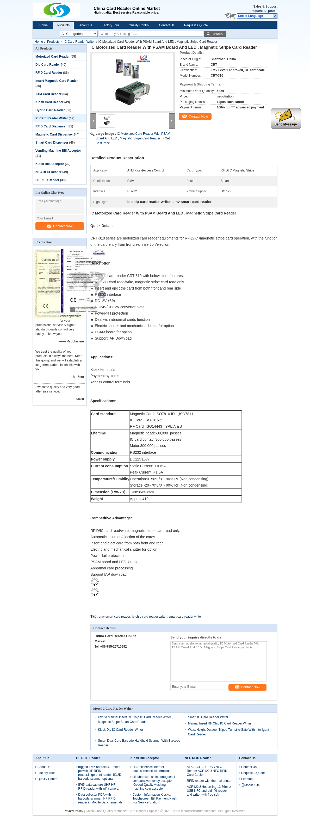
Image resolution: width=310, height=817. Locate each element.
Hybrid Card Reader (50, 110)
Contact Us (167, 25)
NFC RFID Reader (48, 172)
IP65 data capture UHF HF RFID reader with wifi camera (98, 786)
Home (43, 25)
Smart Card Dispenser (51, 142)
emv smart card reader (114, 616)
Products (63, 25)
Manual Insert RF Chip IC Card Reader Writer (219, 723)
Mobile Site (250, 785)
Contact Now (59, 226)
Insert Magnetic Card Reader (56, 81)
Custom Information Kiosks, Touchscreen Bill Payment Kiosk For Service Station (155, 798)
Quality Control (139, 25)
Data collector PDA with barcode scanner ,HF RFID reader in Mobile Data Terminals (100, 798)
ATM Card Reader (48, 94)
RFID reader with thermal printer (209, 781)
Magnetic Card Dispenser (54, 134)
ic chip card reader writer (149, 616)
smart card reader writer (185, 616)
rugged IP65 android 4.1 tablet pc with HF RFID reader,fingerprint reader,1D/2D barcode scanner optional (99, 773)
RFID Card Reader (48, 73)
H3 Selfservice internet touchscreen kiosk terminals (152, 769)
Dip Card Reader (47, 64)
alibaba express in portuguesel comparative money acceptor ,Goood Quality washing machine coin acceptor (154, 782)
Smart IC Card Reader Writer (208, 717)
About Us (85, 25)
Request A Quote (262, 11)
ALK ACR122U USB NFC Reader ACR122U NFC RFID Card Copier (207, 771)
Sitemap (247, 779)
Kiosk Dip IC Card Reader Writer (120, 730)
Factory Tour (110, 25)
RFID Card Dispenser (51, 126)
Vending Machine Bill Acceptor (58, 150)
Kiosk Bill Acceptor (49, 164)
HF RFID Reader (47, 180)
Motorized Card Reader (52, 56)
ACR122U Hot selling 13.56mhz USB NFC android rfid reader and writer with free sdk (209, 790)
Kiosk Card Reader (49, 102)
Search (217, 34)
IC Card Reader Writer (79, 42)
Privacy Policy (73, 811)
